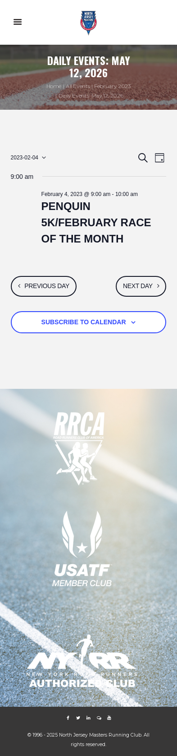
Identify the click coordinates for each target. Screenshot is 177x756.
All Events (78, 86)
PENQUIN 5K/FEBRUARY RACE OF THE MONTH (96, 222)
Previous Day (46, 285)
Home (54, 86)
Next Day (138, 285)
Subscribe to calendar (83, 322)
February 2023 (112, 86)
